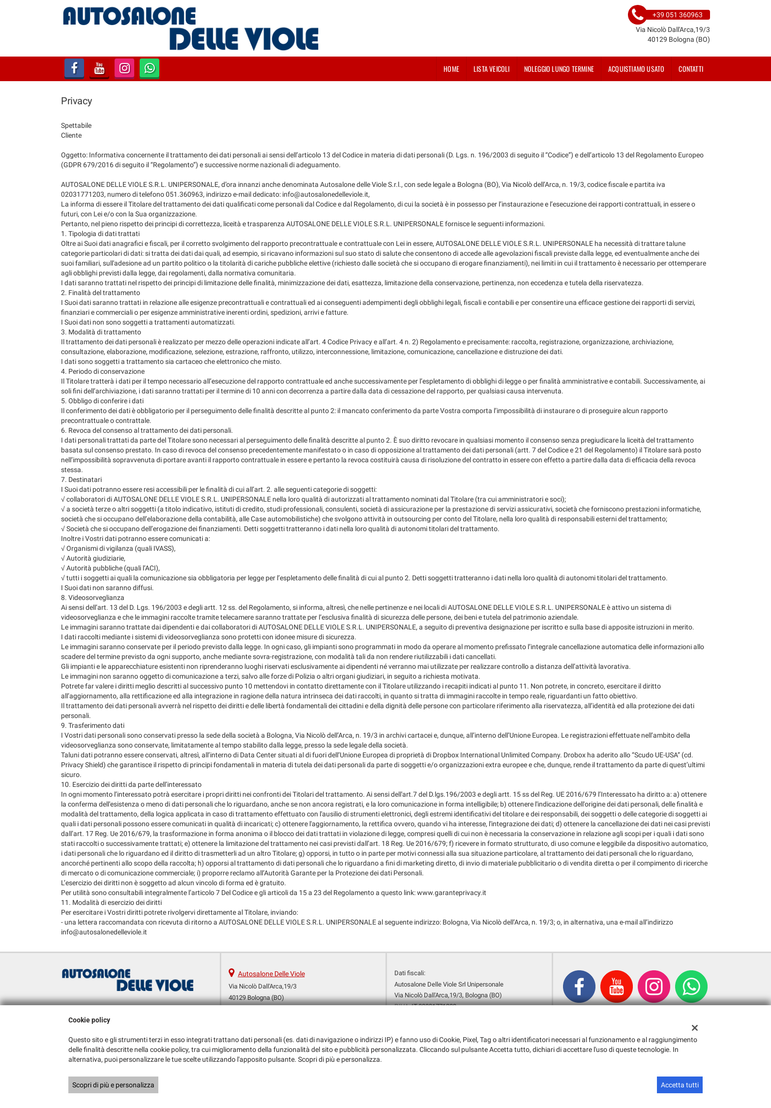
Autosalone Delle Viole (271, 974)
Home (451, 68)
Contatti (691, 68)
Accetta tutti (680, 1085)
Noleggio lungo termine (559, 68)
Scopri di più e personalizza (113, 1085)
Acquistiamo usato (636, 68)
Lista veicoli (492, 68)
